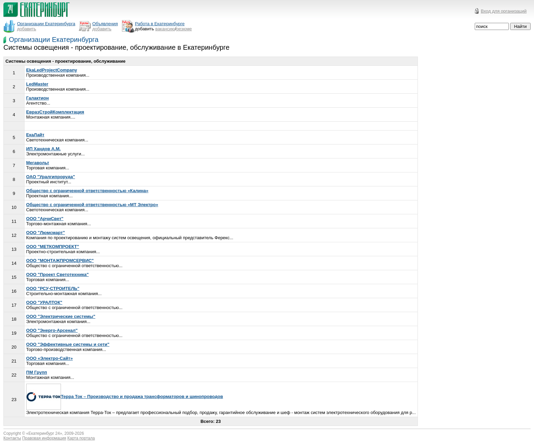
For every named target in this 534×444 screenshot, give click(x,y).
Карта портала (81, 438)
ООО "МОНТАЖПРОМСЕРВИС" (60, 260)
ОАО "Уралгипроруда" (50, 176)
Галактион (37, 98)
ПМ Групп (36, 372)
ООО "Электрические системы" (60, 316)
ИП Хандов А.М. (43, 148)
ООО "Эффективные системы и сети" (67, 344)
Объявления (105, 23)
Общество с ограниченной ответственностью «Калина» (87, 190)
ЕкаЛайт (35, 134)
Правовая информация (44, 438)
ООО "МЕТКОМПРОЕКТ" (52, 246)
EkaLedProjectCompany (51, 70)
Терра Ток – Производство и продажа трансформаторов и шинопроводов (124, 396)
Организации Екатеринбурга (53, 39)
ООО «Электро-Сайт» (49, 358)
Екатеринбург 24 (44, 433)
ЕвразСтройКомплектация (55, 111)
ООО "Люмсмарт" (45, 232)
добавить (26, 28)
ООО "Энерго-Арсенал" (52, 330)
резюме (184, 28)
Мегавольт (37, 162)
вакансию (165, 28)
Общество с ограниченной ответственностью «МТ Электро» (92, 204)
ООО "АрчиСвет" (44, 218)
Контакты (12, 438)
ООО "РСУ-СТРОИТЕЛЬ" (52, 288)
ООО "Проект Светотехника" (57, 274)
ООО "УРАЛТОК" (44, 302)
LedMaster (37, 84)
